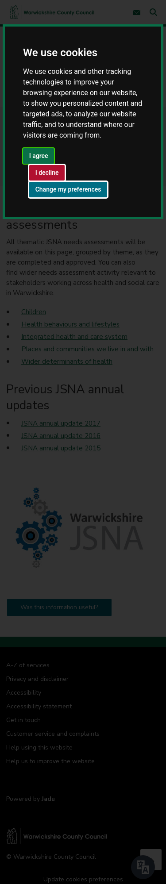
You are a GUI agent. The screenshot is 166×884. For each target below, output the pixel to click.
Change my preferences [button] (68, 189)
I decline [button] (47, 172)
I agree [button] (38, 155)
